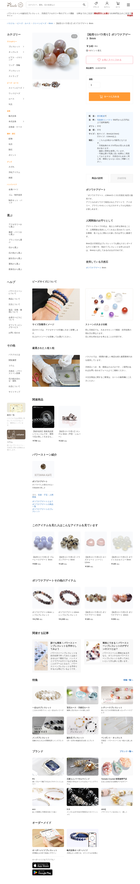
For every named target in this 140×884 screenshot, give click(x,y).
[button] (36, 55)
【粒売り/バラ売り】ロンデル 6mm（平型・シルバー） (69, 434)
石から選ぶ (13, 247)
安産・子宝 (43, 495)
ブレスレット (14, 46)
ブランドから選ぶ (15, 241)
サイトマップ (14, 392)
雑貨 (10, 178)
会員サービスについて (15, 318)
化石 (10, 144)
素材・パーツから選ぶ (15, 233)
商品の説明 (97, 178)
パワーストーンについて (15, 292)
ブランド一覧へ (126, 751)
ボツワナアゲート (93, 268)
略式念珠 (12, 116)
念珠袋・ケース (15, 127)
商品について (14, 299)
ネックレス (13, 52)
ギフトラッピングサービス (15, 326)
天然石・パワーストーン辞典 (15, 372)
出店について (14, 386)
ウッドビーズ (14, 93)
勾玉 (10, 104)
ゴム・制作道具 (15, 195)
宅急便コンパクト (104, 120)
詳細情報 (121, 178)
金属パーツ (13, 189)
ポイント (12, 155)
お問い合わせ (14, 333)
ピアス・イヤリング (15, 58)
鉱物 (10, 139)
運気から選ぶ (14, 264)
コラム (11, 365)
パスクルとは (14, 354)
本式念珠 (12, 121)
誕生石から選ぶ (15, 258)
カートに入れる (109, 96)
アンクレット (14, 71)
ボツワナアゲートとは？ (42, 501)
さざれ (11, 167)
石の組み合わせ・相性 (14, 380)
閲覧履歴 (12, 360)
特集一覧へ (128, 680)
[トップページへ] (15, 7)
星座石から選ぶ (15, 269)
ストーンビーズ (15, 88)
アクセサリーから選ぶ (15, 225)
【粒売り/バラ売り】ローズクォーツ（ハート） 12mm (116, 559)
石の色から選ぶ (15, 253)
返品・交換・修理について (15, 311)
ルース (11, 99)
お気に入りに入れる (109, 60)
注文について (14, 304)
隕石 (10, 149)
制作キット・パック (15, 201)
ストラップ (13, 76)
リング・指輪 (14, 65)
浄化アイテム (14, 172)
